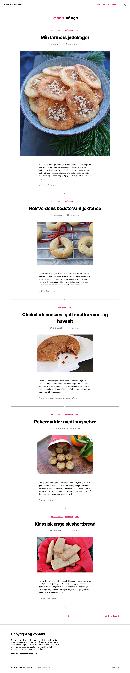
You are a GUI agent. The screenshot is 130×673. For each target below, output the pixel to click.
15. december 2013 (58, 429)
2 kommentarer (75, 216)
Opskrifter (96, 4)
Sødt (77, 30)
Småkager (69, 30)
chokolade (44, 399)
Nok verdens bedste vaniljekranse (65, 208)
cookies (51, 399)
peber (46, 501)
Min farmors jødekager (65, 37)
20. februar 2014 (58, 329)
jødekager (49, 185)
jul (54, 185)
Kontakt (114, 4)
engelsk (44, 599)
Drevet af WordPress (43, 668)
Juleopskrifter (57, 30)
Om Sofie (105, 4)
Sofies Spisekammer (14, 4)
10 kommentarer (74, 329)
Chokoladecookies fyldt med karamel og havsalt (65, 318)
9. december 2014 (58, 216)
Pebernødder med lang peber (65, 422)
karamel (68, 399)
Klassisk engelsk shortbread (65, 524)
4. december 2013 (58, 532)
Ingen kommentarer (74, 44)
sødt (64, 185)
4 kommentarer (75, 429)
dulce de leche (60, 399)
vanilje (53, 291)
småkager (59, 185)
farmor (43, 185)
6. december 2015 (57, 44)
